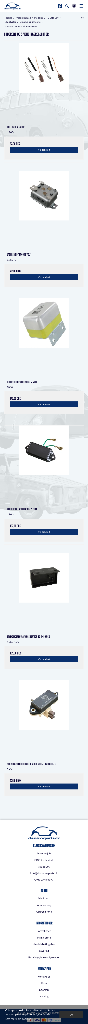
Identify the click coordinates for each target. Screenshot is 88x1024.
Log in (74, 6)
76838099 (44, 866)
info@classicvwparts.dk (44, 873)
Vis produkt (44, 149)
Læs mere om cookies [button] (18, 1018)
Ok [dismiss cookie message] (71, 1014)
